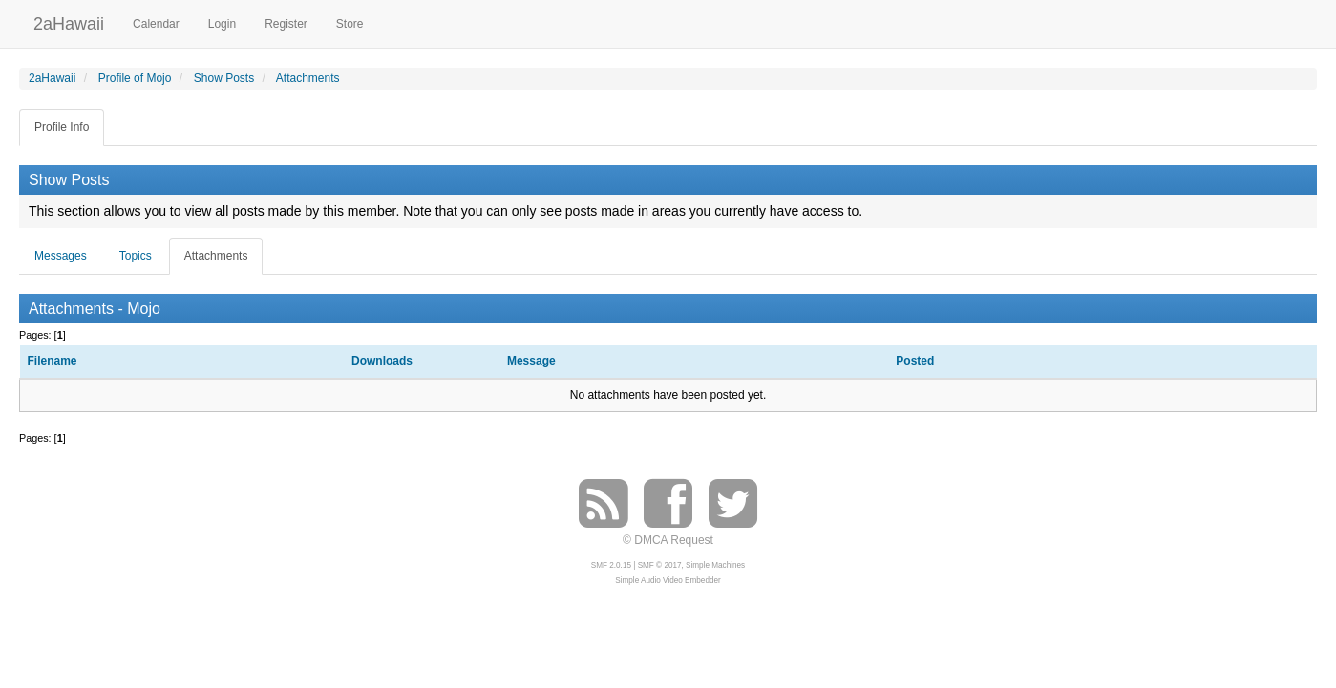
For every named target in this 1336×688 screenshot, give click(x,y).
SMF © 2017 (660, 565)
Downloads (382, 360)
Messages (60, 255)
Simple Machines (715, 565)
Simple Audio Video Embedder (667, 580)
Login (222, 24)
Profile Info (61, 127)
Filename (52, 360)
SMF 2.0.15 (611, 565)
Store (350, 24)
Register (286, 24)
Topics (135, 255)
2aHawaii (68, 21)
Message (531, 360)
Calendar (156, 24)
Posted (916, 360)
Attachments (216, 255)
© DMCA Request (668, 540)
